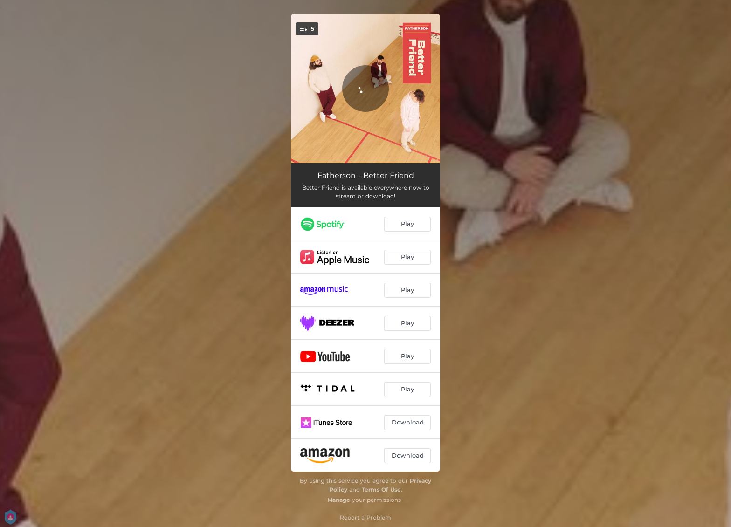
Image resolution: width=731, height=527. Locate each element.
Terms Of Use (381, 489)
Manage (338, 499)
